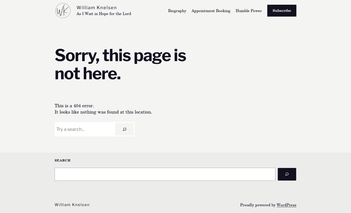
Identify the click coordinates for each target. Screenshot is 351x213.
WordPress (286, 205)
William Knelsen (97, 7)
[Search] (124, 129)
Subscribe (282, 10)
